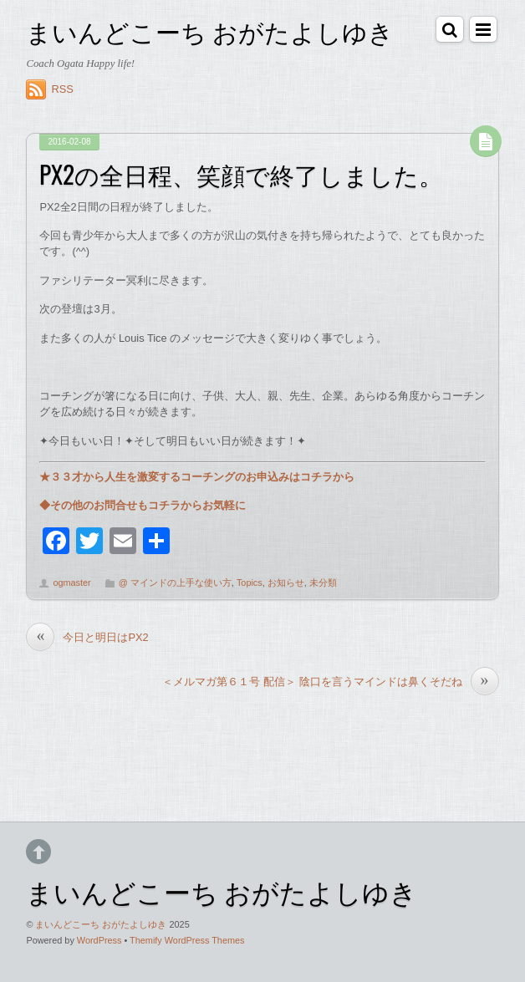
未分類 (323, 582)
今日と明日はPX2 (87, 637)
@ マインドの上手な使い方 (175, 582)
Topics (249, 582)
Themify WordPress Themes (187, 940)
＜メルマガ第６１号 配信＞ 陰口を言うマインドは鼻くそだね (330, 681)
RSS (62, 89)
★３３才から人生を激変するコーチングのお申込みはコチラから (196, 477)
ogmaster (71, 582)
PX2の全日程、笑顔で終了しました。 (241, 173)
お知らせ (286, 582)
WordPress (99, 940)
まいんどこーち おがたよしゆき (100, 924)
